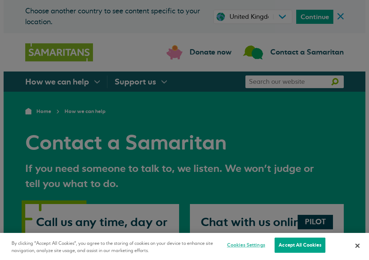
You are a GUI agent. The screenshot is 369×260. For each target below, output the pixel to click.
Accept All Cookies (300, 245)
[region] (184, 246)
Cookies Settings (246, 245)
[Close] (357, 246)
